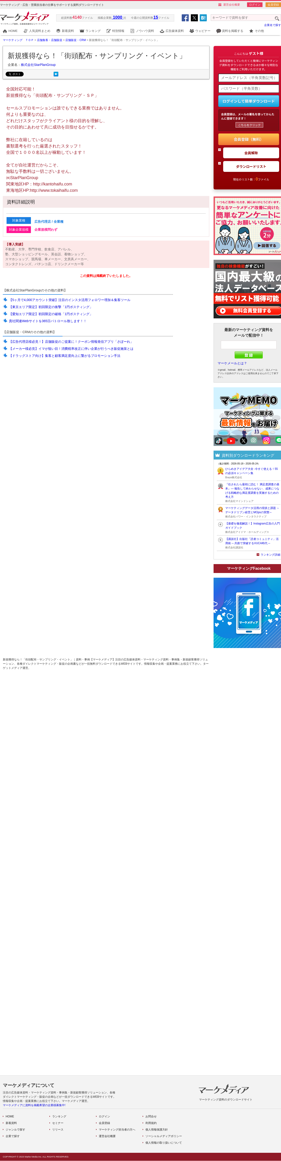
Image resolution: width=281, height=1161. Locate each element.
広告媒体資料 (175, 31)
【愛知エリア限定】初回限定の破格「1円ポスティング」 (51, 314)
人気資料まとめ (39, 31)
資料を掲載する (232, 31)
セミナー (57, 1123)
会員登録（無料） (249, 139)
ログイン (254, 4)
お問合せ (151, 1116)
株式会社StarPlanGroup (38, 65)
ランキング (93, 31)
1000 (117, 17)
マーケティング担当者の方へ (117, 1129)
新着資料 (68, 31)
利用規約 (151, 1123)
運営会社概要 (231, 4)
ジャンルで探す (15, 1129)
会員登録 (273, 4)
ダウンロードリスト (251, 166)
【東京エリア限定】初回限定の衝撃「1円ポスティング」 (51, 307)
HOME (13, 31)
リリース (57, 1129)
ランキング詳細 (270, 554)
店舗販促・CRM (75, 40)
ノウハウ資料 (145, 31)
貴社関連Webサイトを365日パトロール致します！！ (48, 321)
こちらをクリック (249, 125)
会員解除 (251, 152)
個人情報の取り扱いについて (163, 1142)
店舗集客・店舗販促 (49, 40)
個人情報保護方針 (156, 1129)
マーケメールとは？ (232, 363)
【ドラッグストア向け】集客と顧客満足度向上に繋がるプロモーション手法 (64, 356)
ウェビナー (203, 31)
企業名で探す (272, 25)
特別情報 (118, 31)
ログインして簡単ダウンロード (248, 101)
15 (155, 17)
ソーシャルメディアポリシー (163, 1136)
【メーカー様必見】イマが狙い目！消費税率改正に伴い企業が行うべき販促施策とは (71, 349)
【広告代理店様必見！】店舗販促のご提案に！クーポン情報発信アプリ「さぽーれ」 (71, 341)
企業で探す (13, 1136)
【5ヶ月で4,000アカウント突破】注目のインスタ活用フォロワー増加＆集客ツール (69, 300)
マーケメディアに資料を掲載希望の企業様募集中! (34, 1105)
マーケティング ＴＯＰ (18, 40)
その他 (259, 31)
